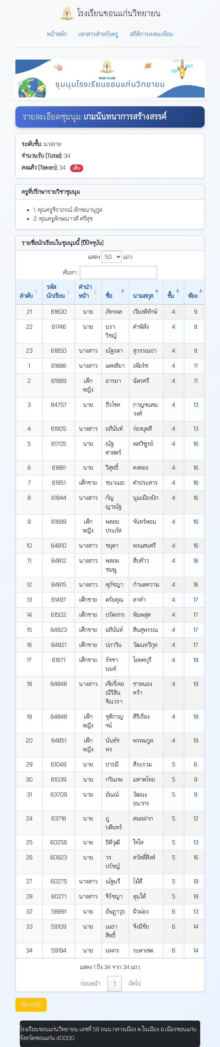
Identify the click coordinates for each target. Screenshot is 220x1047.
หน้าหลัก (57, 34)
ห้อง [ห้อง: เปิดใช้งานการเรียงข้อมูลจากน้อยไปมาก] (192, 296)
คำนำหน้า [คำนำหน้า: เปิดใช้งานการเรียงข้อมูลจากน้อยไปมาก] (85, 291)
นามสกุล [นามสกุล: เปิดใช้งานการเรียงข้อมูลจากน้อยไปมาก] (143, 296)
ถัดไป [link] (135, 983)
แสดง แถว (110, 257)
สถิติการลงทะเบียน (151, 34)
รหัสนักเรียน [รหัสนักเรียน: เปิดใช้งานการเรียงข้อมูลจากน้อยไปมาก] (56, 291)
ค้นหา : (110, 272)
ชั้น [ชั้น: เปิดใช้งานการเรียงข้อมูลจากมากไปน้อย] (170, 296)
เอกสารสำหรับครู (98, 34)
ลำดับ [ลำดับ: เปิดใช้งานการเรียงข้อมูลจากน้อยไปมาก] (26, 296)
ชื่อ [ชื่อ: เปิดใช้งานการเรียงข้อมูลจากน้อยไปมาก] (109, 296)
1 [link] (114, 983)
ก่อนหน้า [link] (90, 983)
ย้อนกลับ (32, 1004)
